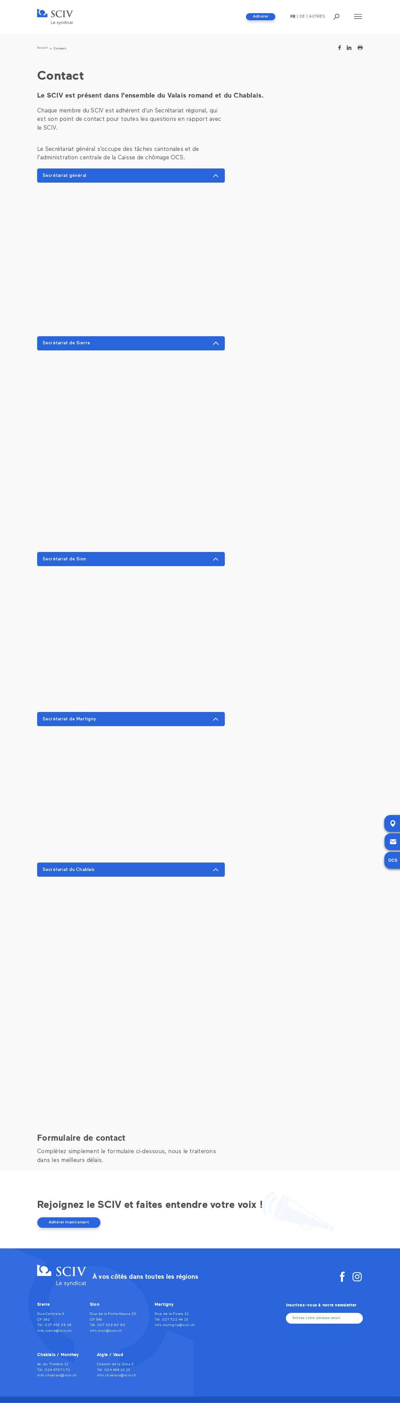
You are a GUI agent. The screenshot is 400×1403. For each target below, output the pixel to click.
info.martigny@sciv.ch (175, 1325)
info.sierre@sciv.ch (54, 1331)
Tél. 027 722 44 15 (171, 1320)
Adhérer (261, 17)
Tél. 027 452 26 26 (54, 1325)
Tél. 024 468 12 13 (113, 1370)
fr (292, 16)
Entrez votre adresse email (316, 1318)
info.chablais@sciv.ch (57, 1375)
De (302, 17)
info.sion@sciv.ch (106, 1331)
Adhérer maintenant (69, 1222)
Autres (317, 17)
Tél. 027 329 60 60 (107, 1325)
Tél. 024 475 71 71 (53, 1370)
